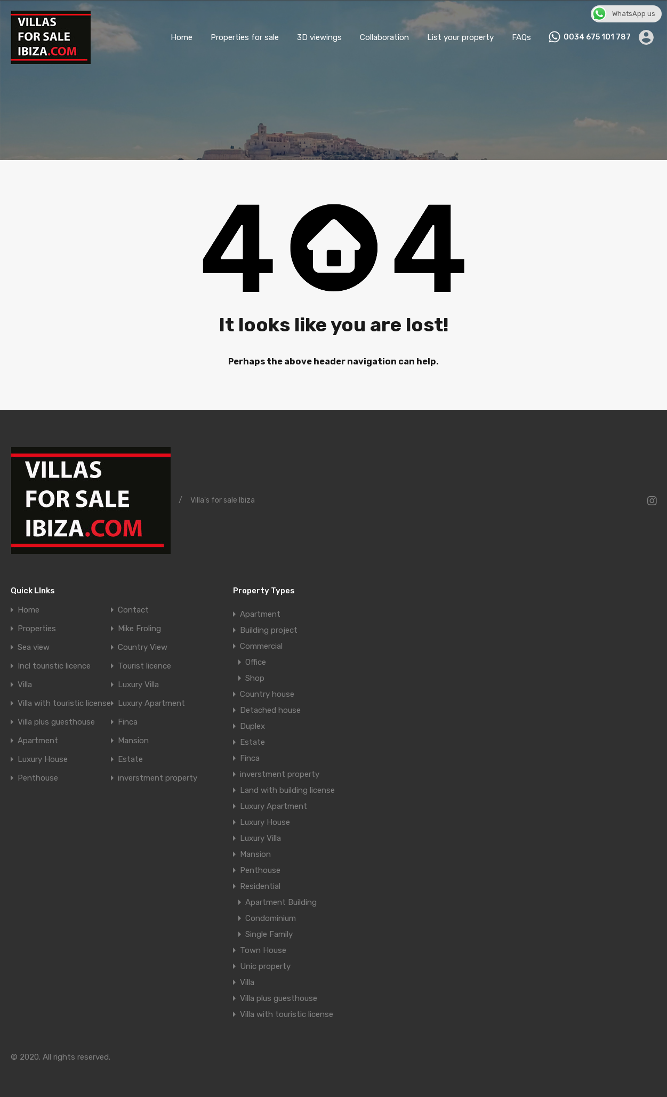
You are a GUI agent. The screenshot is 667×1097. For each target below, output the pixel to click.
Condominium (270, 918)
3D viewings (319, 37)
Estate (130, 760)
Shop (254, 678)
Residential (260, 886)
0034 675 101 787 (597, 37)
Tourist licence (144, 666)
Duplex (252, 726)
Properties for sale (245, 37)
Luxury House (43, 760)
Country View (142, 647)
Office (255, 662)
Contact (133, 610)
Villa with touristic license (64, 703)
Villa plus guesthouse (56, 722)
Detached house (270, 710)
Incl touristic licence (54, 666)
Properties (37, 629)
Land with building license (287, 790)
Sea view (34, 647)
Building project (269, 630)
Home (181, 37)
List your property (460, 37)
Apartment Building (281, 902)
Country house (267, 694)
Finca (128, 722)
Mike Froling (139, 629)
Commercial (261, 646)
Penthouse (38, 778)
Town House (263, 950)
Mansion (133, 741)
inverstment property (157, 778)
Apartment (38, 741)
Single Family (269, 934)
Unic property (265, 966)
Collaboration (384, 37)
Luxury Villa (138, 685)
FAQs (521, 37)
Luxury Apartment (151, 703)
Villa (25, 685)
